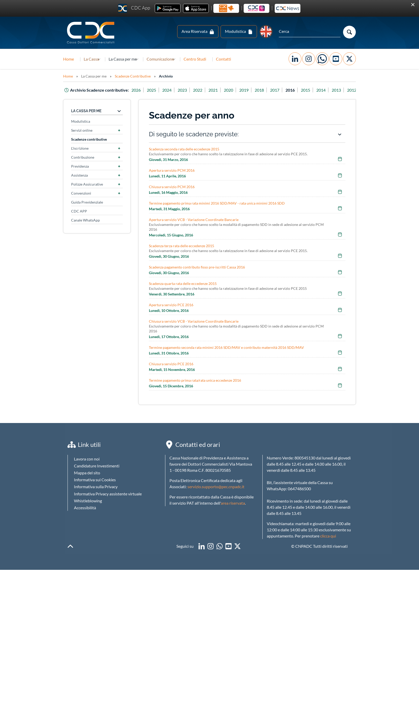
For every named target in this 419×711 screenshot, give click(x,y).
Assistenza (79, 175)
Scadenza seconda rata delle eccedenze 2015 (184, 149)
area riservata (233, 503)
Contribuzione (82, 157)
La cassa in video (226, 8)
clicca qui (328, 535)
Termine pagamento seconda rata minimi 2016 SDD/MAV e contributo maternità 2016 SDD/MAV (226, 347)
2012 (358, 90)
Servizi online (81, 130)
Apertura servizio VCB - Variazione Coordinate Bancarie (194, 219)
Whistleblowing (88, 500)
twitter (237, 546)
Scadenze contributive (89, 139)
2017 (281, 90)
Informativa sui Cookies (95, 479)
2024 (173, 90)
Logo (91, 33)
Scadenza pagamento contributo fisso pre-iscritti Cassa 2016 (197, 267)
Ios (196, 8)
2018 (266, 90)
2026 (143, 90)
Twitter (349, 58)
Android (167, 8)
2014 (327, 90)
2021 (220, 90)
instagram (210, 546)
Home (68, 58)
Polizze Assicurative (87, 184)
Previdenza (80, 166)
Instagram (308, 58)
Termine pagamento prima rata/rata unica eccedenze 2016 (195, 380)
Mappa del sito (87, 472)
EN (266, 31)
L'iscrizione (80, 148)
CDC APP (79, 211)
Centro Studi (215, 58)
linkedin (201, 546)
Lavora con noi (87, 458)
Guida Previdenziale (87, 202)
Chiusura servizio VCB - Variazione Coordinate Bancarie (194, 321)
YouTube (335, 58)
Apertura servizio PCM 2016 (172, 170)
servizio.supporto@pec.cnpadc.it (215, 486)
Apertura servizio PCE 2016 (171, 305)
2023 (189, 90)
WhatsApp (322, 58)
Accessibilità (85, 507)
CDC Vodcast (256, 8)
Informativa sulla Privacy (96, 486)
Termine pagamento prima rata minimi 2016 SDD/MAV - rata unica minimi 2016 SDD (217, 203)
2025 (158, 90)
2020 (235, 90)
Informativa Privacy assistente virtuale (108, 493)
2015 (312, 90)
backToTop (70, 546)
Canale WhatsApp (85, 220)
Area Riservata (194, 31)
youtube (228, 546)
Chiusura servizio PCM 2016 (172, 187)
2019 (250, 90)
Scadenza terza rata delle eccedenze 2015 (181, 246)
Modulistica (235, 31)
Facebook (295, 58)
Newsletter (287, 8)
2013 (343, 90)
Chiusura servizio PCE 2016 (171, 364)
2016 (297, 90)
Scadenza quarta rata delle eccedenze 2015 (183, 283)
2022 (204, 90)
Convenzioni (81, 193)
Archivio (166, 76)
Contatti (244, 58)
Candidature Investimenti (96, 465)
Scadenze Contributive (133, 76)
